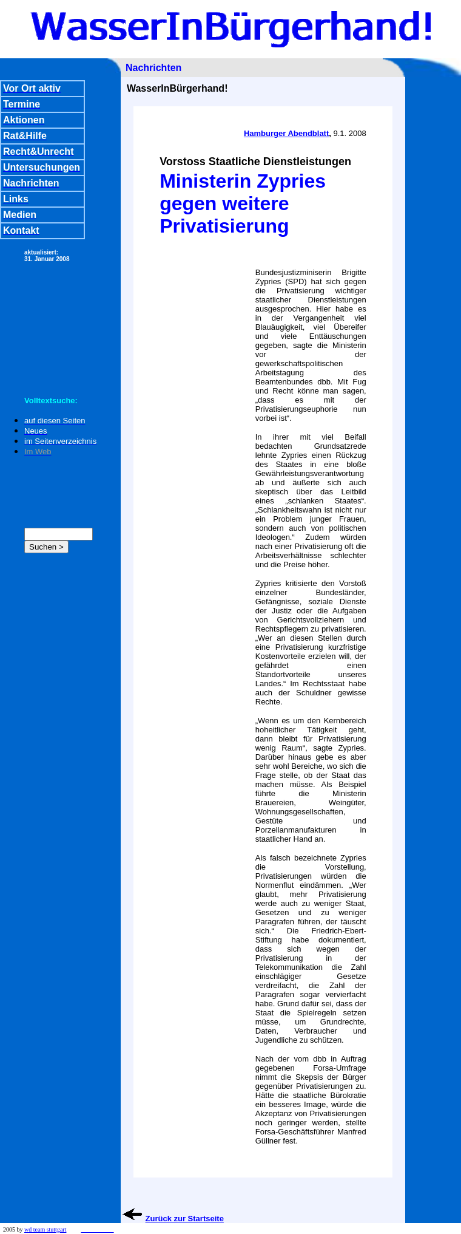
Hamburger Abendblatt (286, 133)
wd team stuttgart (45, 1229)
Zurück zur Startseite (185, 1218)
